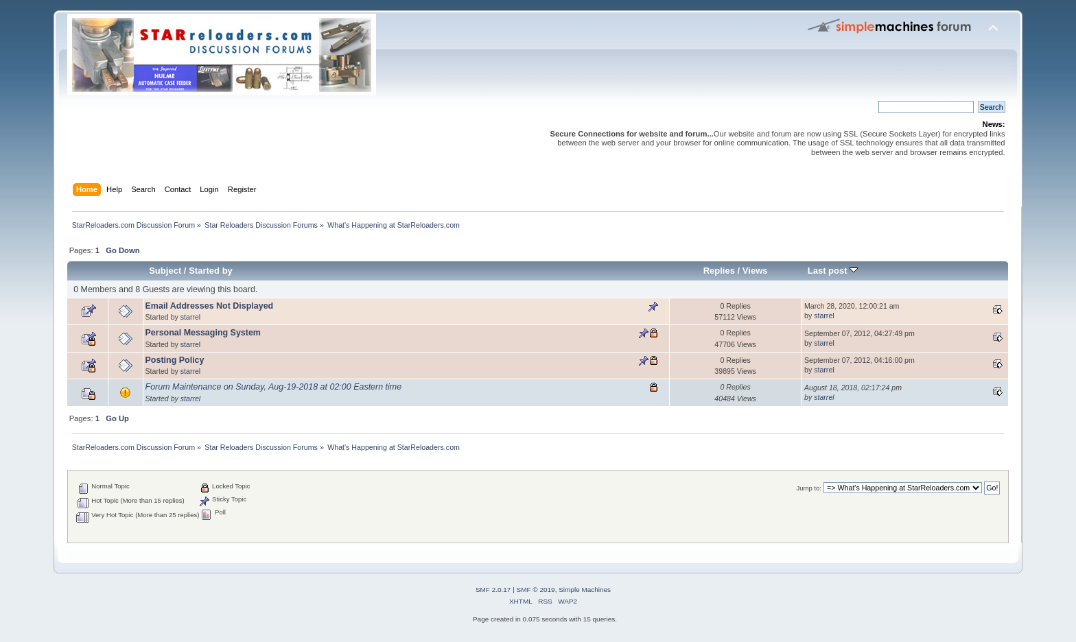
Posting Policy (174, 360)
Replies (719, 270)
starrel (190, 317)
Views (755, 270)
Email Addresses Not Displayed (209, 306)
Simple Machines (585, 589)
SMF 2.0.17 (493, 589)
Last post (833, 270)
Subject (165, 270)
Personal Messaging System (203, 332)
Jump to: (808, 488)
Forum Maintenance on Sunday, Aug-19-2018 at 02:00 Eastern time (273, 387)
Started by (211, 270)
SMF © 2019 (536, 589)
